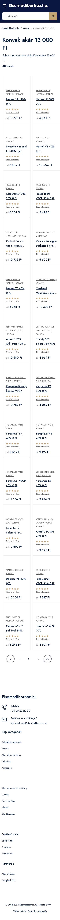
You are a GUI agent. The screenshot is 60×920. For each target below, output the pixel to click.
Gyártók (31, 911)
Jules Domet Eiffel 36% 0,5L (16, 196)
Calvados (6, 847)
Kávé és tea (7, 853)
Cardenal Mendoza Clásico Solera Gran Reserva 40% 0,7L (46, 291)
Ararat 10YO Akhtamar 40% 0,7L (14, 341)
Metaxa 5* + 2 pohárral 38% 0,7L (14, 628)
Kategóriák (42, 911)
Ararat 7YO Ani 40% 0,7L (45, 534)
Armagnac (7, 767)
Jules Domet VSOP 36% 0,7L (45, 581)
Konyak (26, 28)
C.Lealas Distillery (46, 279)
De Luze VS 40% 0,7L (16, 581)
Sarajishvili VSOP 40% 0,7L (16, 483)
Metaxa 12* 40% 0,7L (16, 102)
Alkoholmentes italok (11, 755)
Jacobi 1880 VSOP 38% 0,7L (45, 196)
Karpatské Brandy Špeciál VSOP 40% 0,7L (16, 389)
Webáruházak (19, 911)
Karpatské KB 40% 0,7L (43, 389)
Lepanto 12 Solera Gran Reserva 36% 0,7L (16, 530)
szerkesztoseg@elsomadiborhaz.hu (28, 723)
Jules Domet (12, 184)
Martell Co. (42, 137)
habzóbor (6, 761)
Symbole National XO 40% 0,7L (16, 149)
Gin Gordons (8, 814)
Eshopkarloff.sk (8, 880)
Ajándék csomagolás (11, 742)
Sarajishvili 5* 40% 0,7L (14, 436)
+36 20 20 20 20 (20, 711)
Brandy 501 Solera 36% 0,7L (45, 341)
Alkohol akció (8, 874)
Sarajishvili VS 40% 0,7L (44, 436)
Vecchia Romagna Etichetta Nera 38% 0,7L (46, 243)
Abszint (5, 807)
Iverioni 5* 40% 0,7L (45, 628)
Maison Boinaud (14, 570)
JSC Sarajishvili (14, 424)
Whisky (5, 794)
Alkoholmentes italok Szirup (14, 788)
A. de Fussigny (13, 137)
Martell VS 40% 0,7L (45, 149)
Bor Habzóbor (8, 801)
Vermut (5, 748)
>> (47, 659)
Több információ (12, 112)
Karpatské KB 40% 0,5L (43, 483)
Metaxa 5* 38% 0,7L (45, 102)
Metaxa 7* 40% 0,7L (15, 291)
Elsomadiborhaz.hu (28, 5)
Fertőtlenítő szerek (10, 834)
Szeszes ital (7, 840)
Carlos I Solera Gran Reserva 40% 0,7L (14, 243)
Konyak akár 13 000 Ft (44, 28)
